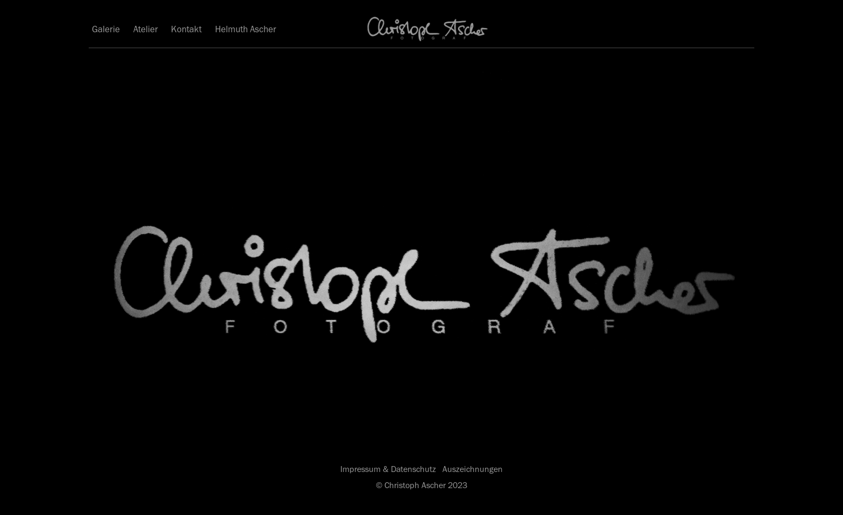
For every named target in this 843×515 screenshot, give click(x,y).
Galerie (106, 29)
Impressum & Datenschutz (388, 469)
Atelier (145, 29)
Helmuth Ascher (245, 29)
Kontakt (186, 29)
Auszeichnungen (472, 469)
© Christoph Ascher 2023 (421, 485)
